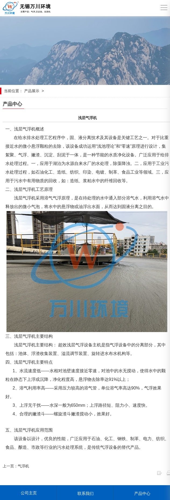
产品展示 (31, 91)
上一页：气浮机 (16, 466)
